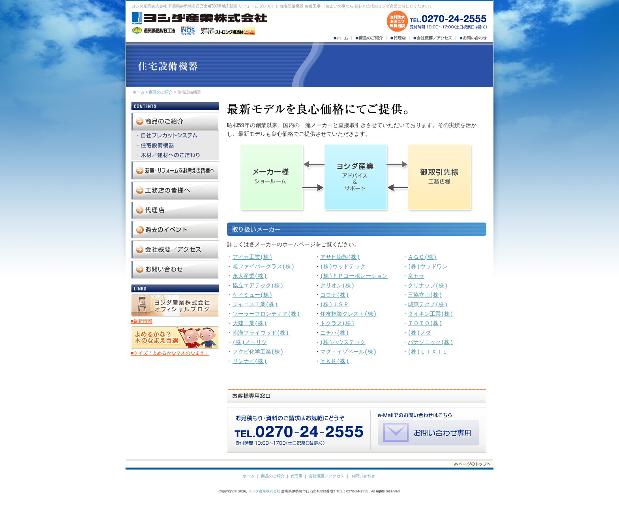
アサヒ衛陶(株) (340, 257)
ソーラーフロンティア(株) (266, 314)
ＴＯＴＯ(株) (425, 323)
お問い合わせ (363, 476)
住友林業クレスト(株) (348, 314)
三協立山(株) (425, 295)
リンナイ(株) (250, 361)
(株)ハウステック (343, 342)
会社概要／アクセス (326, 476)
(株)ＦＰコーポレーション (354, 276)
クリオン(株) (337, 285)
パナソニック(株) (430, 342)
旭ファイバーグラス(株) (263, 266)
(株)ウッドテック (343, 266)
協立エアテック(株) (258, 285)
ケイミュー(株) (252, 295)
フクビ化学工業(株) (258, 352)
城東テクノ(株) (428, 304)
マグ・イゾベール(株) (348, 352)
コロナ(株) (334, 295)
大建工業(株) (250, 323)
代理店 (296, 476)
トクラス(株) (337, 323)
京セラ (416, 276)
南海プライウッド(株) (261, 333)
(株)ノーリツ (250, 342)
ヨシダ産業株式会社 (264, 491)
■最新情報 (141, 321)
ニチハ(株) (334, 333)
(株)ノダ (419, 333)
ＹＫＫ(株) (334, 361)
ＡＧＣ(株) (422, 257)
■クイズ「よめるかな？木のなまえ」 (170, 353)
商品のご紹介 (161, 92)
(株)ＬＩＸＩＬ (428, 352)
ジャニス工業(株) (255, 304)
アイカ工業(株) (252, 257)
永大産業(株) (250, 276)
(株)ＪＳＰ (334, 304)
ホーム (138, 92)
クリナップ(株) (428, 285)
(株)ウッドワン (428, 266)
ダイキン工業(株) (430, 314)
